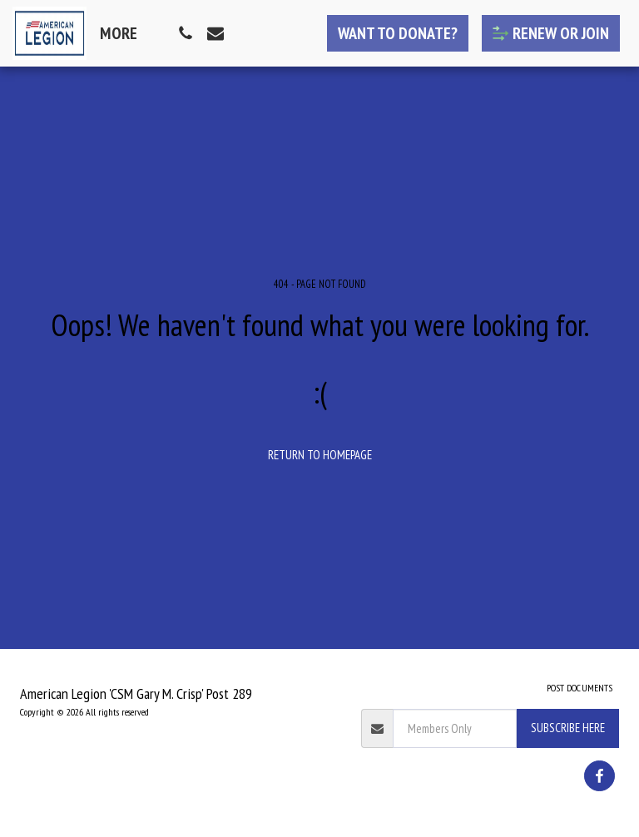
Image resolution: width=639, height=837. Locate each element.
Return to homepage (320, 455)
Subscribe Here (568, 727)
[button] (185, 33)
